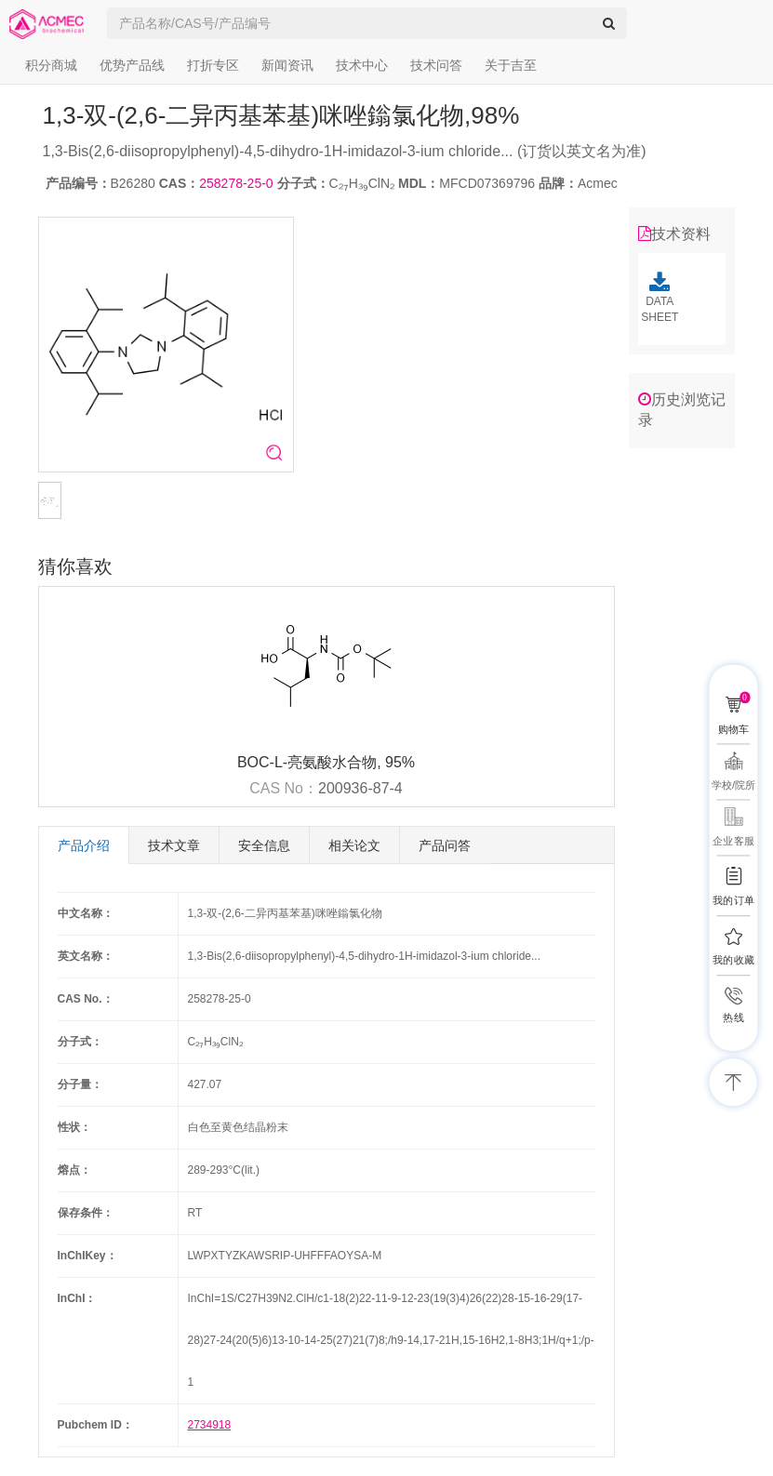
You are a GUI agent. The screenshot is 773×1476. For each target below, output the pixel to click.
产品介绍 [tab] (84, 845)
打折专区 (213, 65)
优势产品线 (132, 65)
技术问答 (436, 65)
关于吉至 (511, 65)
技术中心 (362, 65)
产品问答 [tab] (445, 845)
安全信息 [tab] (264, 845)
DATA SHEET (660, 298)
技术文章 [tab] (174, 845)
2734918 (210, 1424)
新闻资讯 (287, 65)
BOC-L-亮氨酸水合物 (307, 762)
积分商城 (51, 65)
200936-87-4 (360, 788)
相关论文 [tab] (354, 845)
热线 (733, 1018)
